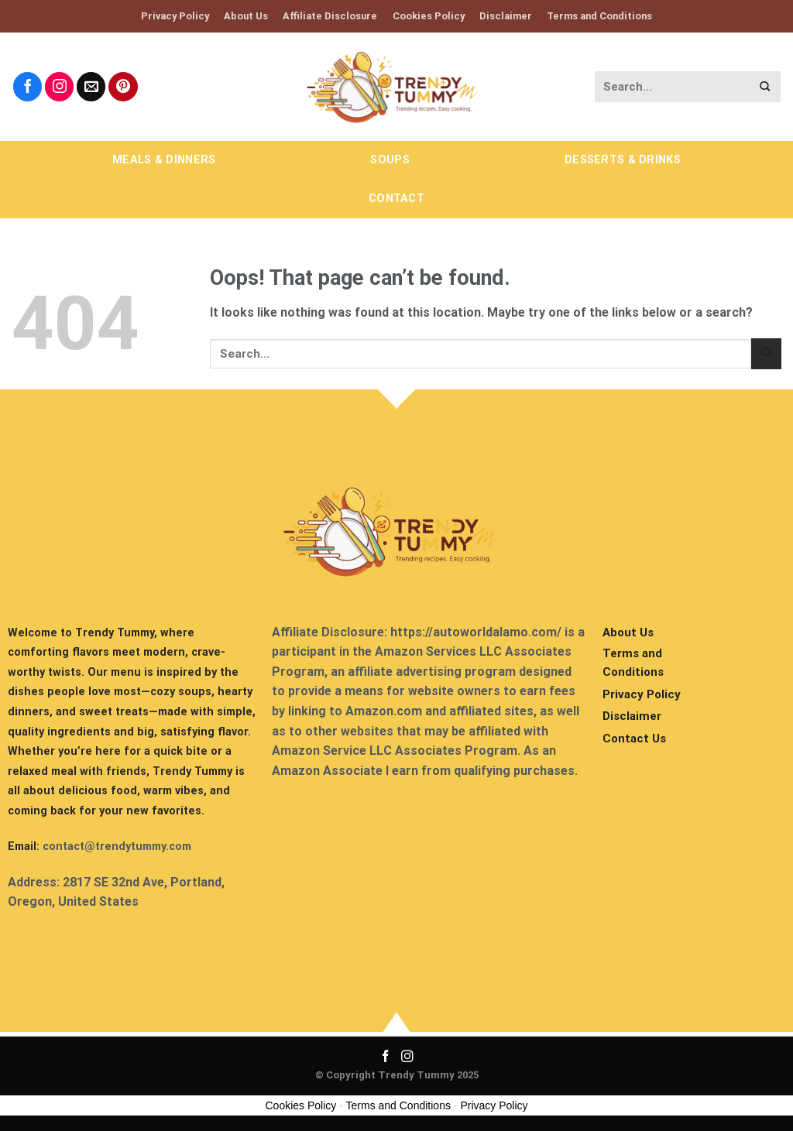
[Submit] (765, 87)
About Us (246, 16)
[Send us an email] (91, 86)
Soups (389, 159)
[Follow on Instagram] (59, 86)
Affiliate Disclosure (330, 16)
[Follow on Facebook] (28, 86)
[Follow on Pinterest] (123, 86)
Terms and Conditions (599, 16)
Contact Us (634, 738)
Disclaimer (505, 16)
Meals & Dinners (163, 159)
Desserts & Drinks (623, 159)
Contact (396, 198)
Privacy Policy (175, 16)
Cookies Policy (429, 16)
